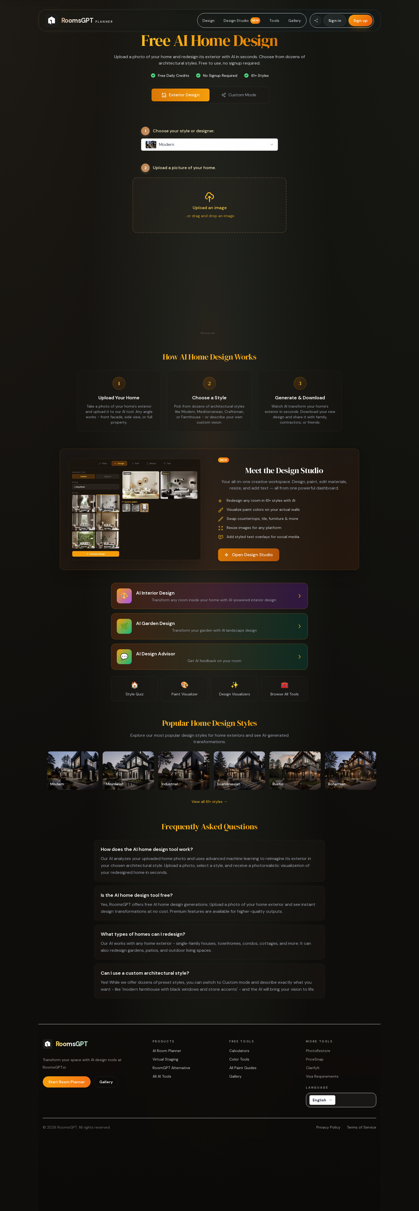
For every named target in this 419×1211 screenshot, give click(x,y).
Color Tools (239, 1059)
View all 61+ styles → (209, 801)
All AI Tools (162, 1076)
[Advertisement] (209, 292)
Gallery (294, 20)
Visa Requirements (322, 1076)
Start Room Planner (66, 1081)
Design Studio (242, 20)
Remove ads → (209, 333)
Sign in (334, 20)
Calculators (239, 1050)
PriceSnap (315, 1059)
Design (209, 20)
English (323, 1100)
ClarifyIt (313, 1067)
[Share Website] (316, 20)
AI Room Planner (167, 1050)
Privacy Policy (328, 1127)
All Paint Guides (243, 1067)
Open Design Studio (248, 554)
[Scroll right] (369, 773)
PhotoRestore (318, 1050)
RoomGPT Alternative (171, 1067)
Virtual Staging (165, 1059)
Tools (274, 20)
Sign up (361, 20)
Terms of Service (361, 1127)
